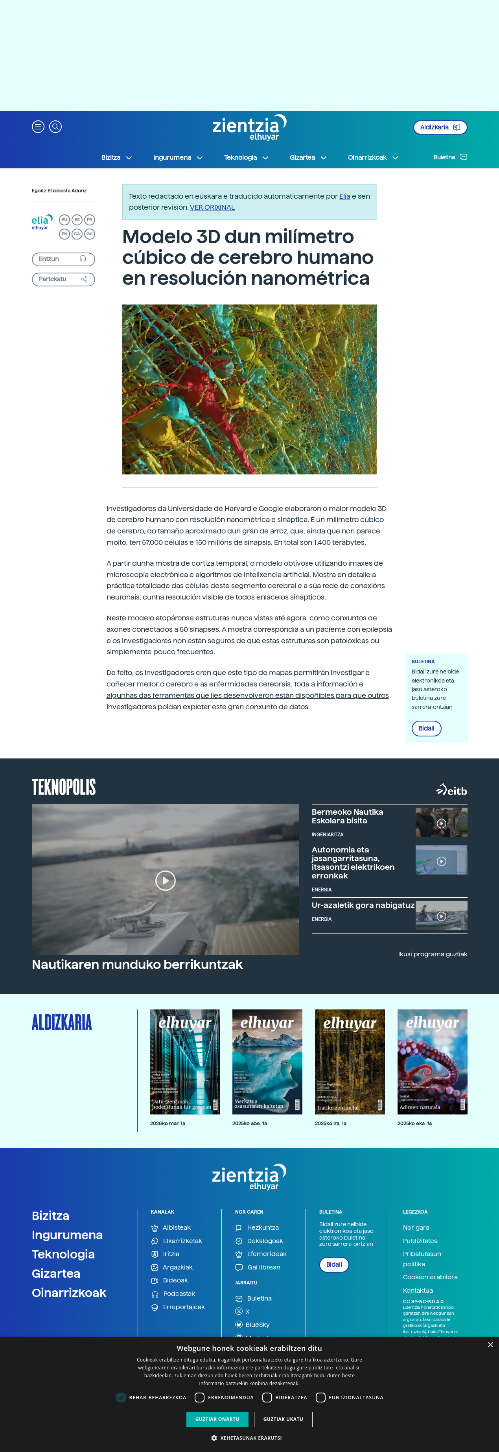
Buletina (451, 157)
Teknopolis (64, 786)
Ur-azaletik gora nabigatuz (363, 905)
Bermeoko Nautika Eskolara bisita (347, 816)
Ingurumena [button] (178, 158)
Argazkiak (172, 1268)
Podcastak (173, 1294)
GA (89, 233)
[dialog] (249, 1394)
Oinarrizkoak (69, 1293)
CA (77, 233)
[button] (38, 126)
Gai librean (257, 1268)
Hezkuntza (257, 1228)
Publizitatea (420, 1241)
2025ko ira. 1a (330, 1123)
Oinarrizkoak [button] (373, 158)
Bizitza (51, 1215)
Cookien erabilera (430, 1277)
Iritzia (165, 1254)
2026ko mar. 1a (167, 1123)
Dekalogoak (259, 1241)
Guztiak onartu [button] (217, 1419)
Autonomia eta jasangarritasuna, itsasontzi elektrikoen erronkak (353, 862)
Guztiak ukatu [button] (283, 1419)
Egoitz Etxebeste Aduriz (59, 191)
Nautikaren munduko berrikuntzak (137, 964)
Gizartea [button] (309, 158)
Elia (344, 196)
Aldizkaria (440, 127)
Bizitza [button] (117, 158)
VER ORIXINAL (212, 207)
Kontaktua (418, 1290)
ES (77, 219)
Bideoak (169, 1281)
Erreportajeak (178, 1307)
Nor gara (416, 1227)
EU (64, 219)
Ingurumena (67, 1235)
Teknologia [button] (246, 158)
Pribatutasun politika (422, 1259)
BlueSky (252, 1324)
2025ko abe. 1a (249, 1123)
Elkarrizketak (176, 1241)
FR (89, 219)
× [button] (490, 1345)
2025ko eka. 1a (415, 1123)
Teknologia (63, 1254)
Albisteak (171, 1228)
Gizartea (56, 1273)
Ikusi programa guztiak (433, 954)
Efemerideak (261, 1254)
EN (64, 233)
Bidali (427, 728)
